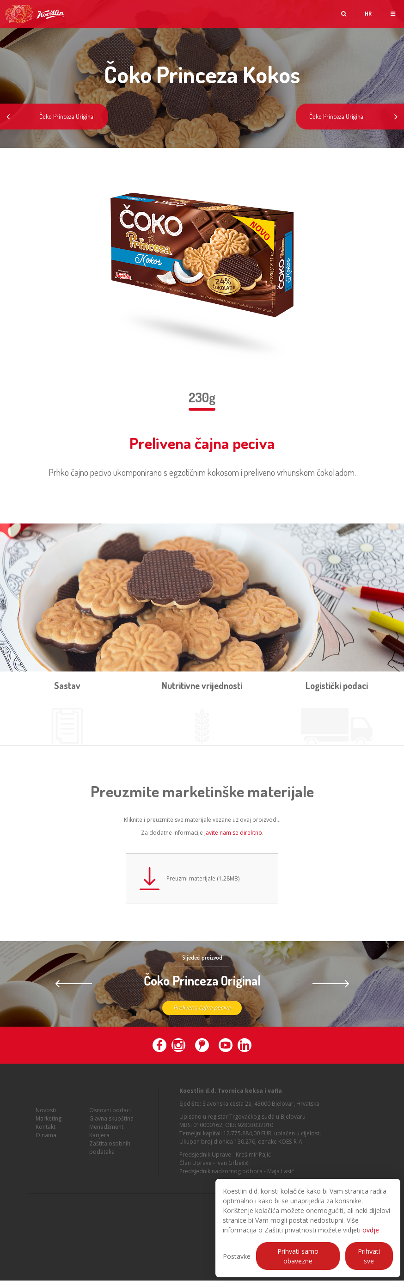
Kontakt (45, 1133)
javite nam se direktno (233, 833)
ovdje (370, 1230)
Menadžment (106, 1133)
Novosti (46, 1117)
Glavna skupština (111, 1125)
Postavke (237, 1256)
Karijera (99, 1142)
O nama (46, 1142)
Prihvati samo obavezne (297, 1256)
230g (202, 397)
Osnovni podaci (110, 1117)
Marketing (48, 1125)
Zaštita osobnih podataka (109, 1154)
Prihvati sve (369, 1256)
